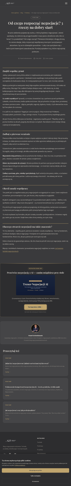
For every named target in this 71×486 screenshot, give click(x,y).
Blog (22, 13)
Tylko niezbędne (35, 476)
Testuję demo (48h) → (35, 307)
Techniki (39, 442)
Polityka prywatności (20, 465)
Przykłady (40, 450)
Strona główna (15, 13)
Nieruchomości (41, 453)
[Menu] (66, 3)
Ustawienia (35, 481)
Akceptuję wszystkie (35, 470)
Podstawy (27, 13)
